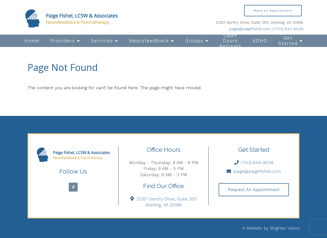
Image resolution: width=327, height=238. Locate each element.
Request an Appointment (254, 189)
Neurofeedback (149, 40)
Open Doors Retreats (230, 41)
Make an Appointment (273, 10)
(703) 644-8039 (288, 28)
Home (31, 40)
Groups (194, 40)
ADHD (260, 40)
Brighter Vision (285, 228)
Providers (62, 40)
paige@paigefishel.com (250, 28)
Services (102, 40)
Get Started (288, 40)
